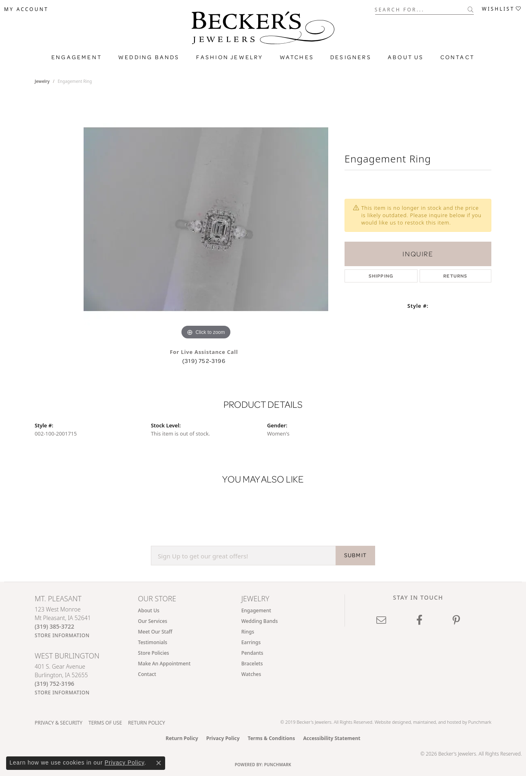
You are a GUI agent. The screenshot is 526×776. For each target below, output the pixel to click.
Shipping (381, 275)
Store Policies (153, 652)
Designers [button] (350, 57)
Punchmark (479, 722)
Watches (297, 57)
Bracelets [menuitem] (252, 663)
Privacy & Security (58, 722)
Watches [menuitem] (251, 674)
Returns (455, 275)
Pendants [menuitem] (252, 652)
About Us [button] (406, 57)
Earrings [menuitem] (251, 642)
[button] (26, 9)
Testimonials (152, 642)
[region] (206, 219)
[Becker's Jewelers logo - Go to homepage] (263, 29)
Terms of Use (105, 722)
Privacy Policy (223, 738)
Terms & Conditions (271, 738)
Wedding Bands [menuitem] (259, 621)
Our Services (152, 621)
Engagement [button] (76, 57)
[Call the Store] (54, 626)
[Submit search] (471, 9)
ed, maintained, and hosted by (437, 722)
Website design (390, 722)
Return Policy (146, 722)
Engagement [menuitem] (256, 610)
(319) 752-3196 (203, 361)
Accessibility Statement (331, 738)
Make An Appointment (164, 663)
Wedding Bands (149, 57)
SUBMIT (355, 555)
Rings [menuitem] (247, 631)
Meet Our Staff (155, 631)
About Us (148, 610)
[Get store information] (62, 635)
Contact (457, 57)
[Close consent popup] (158, 762)
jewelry (42, 81)
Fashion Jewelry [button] (229, 57)
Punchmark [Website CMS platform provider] (278, 764)
